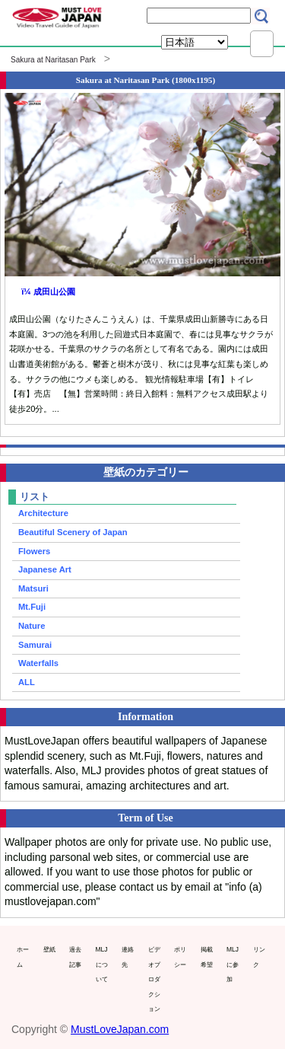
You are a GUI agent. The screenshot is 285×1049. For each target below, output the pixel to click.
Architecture (43, 513)
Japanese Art (44, 569)
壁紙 (49, 949)
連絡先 (128, 956)
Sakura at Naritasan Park (53, 60)
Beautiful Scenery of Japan (73, 532)
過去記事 (75, 956)
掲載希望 (207, 956)
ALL (26, 682)
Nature (31, 625)
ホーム (23, 956)
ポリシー (180, 956)
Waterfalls (38, 663)
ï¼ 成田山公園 (48, 291)
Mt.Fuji (32, 606)
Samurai (35, 644)
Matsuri (33, 588)
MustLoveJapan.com (120, 1029)
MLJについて (102, 964)
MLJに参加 (232, 964)
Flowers (34, 551)
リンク (259, 956)
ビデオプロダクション (154, 978)
